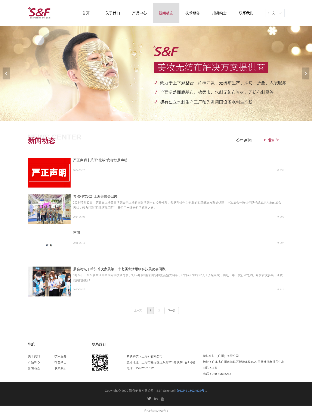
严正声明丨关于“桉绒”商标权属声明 (100, 160)
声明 (76, 233)
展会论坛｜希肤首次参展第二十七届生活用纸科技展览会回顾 (119, 269)
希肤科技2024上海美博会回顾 (95, 196)
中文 (271, 13)
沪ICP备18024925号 (190, 390)
